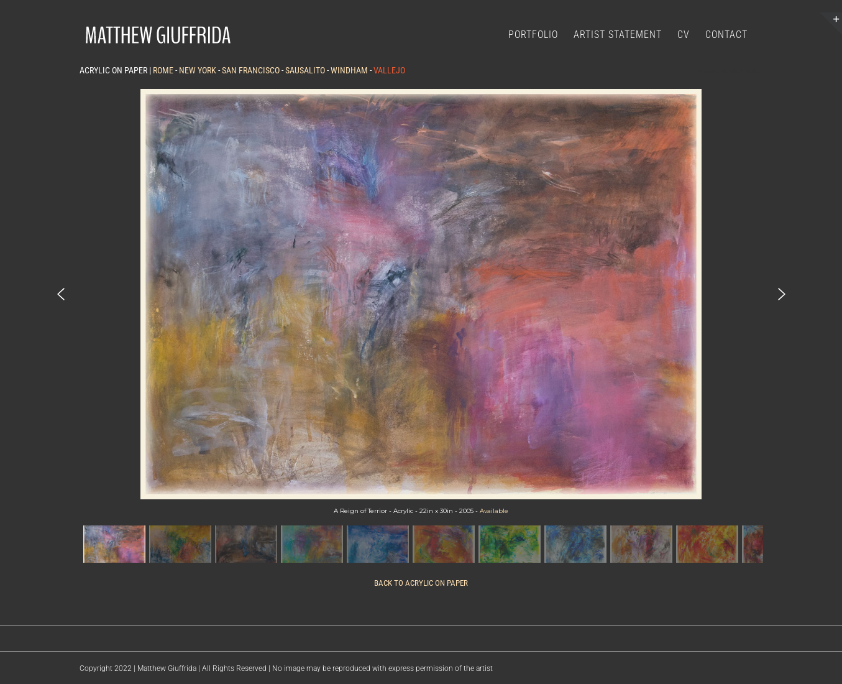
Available (494, 511)
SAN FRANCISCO (251, 70)
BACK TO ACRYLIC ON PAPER (421, 583)
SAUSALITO (305, 70)
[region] (421, 327)
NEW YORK (197, 70)
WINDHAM (349, 70)
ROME (163, 70)
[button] (61, 294)
